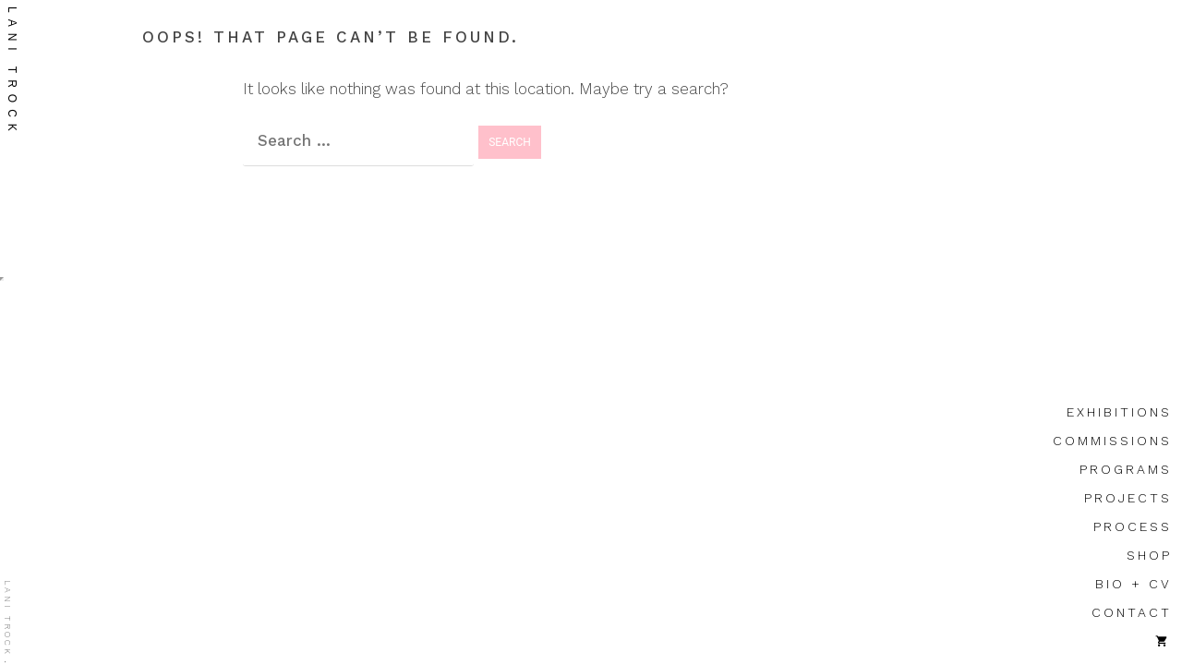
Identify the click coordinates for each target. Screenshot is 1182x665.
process (1132, 526)
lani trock (12, 72)
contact (1132, 612)
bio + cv (1133, 583)
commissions (1112, 440)
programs (1125, 469)
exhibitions (1119, 412)
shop (1149, 555)
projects (1128, 497)
